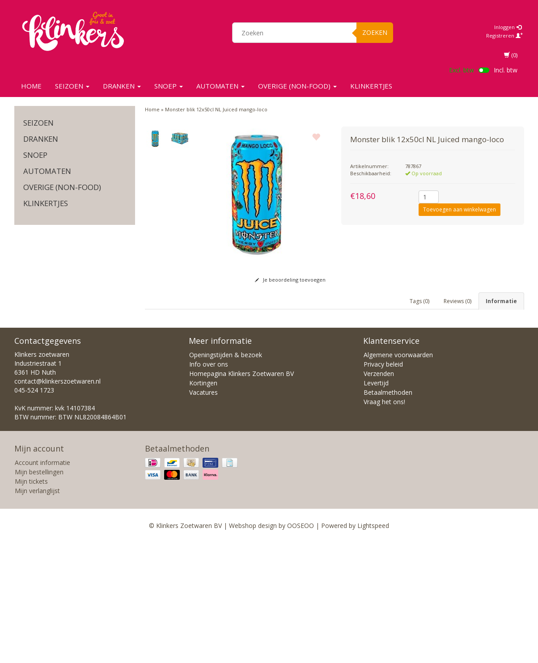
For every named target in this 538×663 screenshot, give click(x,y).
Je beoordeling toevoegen (290, 279)
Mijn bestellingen (39, 592)
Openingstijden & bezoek (225, 475)
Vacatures (203, 513)
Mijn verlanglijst (37, 611)
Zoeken (374, 32)
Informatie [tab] (501, 301)
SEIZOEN (72, 85)
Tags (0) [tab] (419, 301)
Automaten (220, 85)
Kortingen (203, 503)
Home (31, 85)
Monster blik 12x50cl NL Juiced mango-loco (216, 109)
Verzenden (379, 494)
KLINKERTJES (371, 85)
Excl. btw (461, 70)
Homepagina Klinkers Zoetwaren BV (241, 494)
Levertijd (376, 503)
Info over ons (208, 485)
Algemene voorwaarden (398, 475)
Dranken (122, 85)
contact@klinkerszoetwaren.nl (57, 502)
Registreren (504, 35)
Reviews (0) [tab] (457, 301)
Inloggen (507, 27)
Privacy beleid (383, 485)
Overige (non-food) (297, 85)
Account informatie (42, 583)
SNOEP (168, 85)
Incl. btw (505, 70)
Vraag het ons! (384, 522)
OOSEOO (300, 646)
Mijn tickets (31, 602)
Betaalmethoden (388, 513)
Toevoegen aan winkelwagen (459, 209)
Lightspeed (373, 646)
